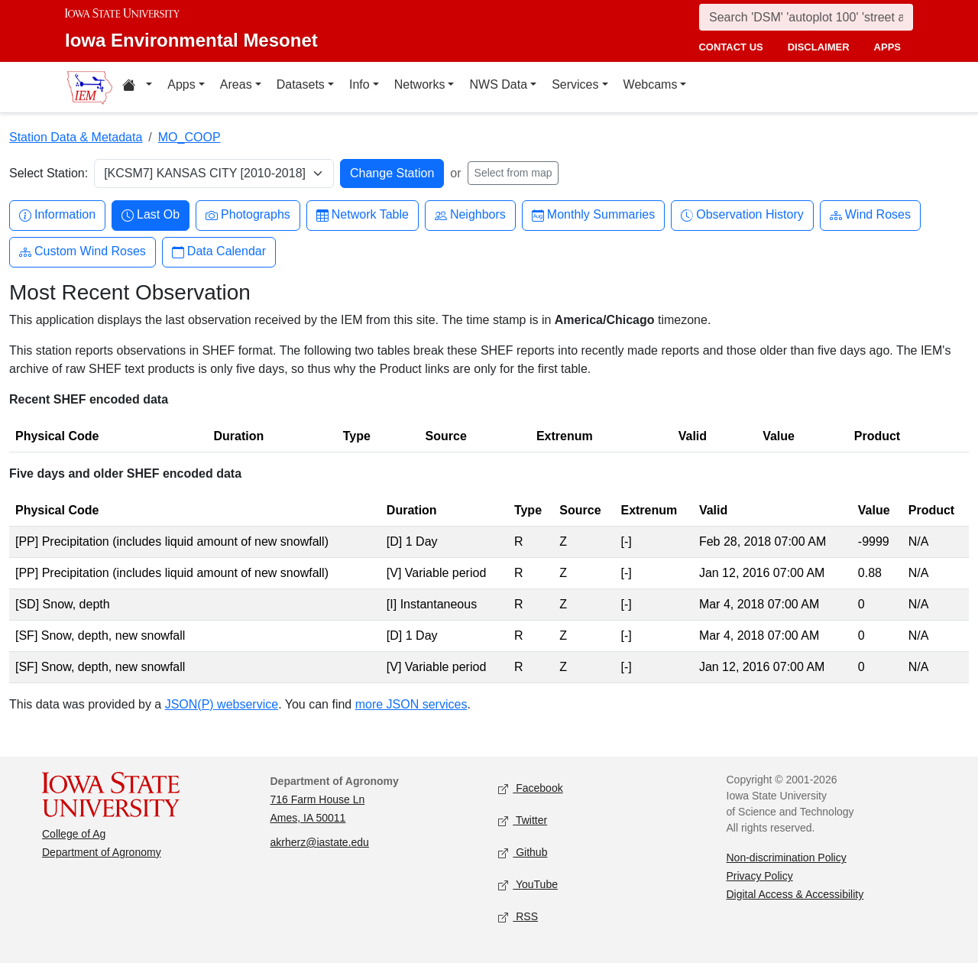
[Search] (806, 17)
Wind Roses (870, 215)
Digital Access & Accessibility (795, 894)
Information (57, 215)
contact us (730, 47)
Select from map (513, 173)
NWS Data (498, 84)
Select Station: (48, 173)
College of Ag (73, 834)
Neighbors (470, 215)
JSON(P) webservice (221, 704)
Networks (419, 84)
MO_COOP (189, 137)
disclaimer (819, 47)
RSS (518, 917)
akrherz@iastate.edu (319, 842)
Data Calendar (219, 252)
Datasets (301, 84)
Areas (236, 84)
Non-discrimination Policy (787, 857)
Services (575, 84)
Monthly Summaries (593, 215)
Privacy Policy (760, 876)
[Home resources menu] (137, 87)
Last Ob (150, 215)
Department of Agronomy (101, 852)
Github (522, 853)
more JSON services (411, 704)
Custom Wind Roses (82, 252)
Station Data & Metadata (75, 137)
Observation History (742, 215)
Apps (181, 84)
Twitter (522, 821)
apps (887, 47)
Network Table (362, 215)
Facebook (530, 789)
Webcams (650, 84)
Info (359, 84)
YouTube (528, 885)
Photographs (248, 215)
